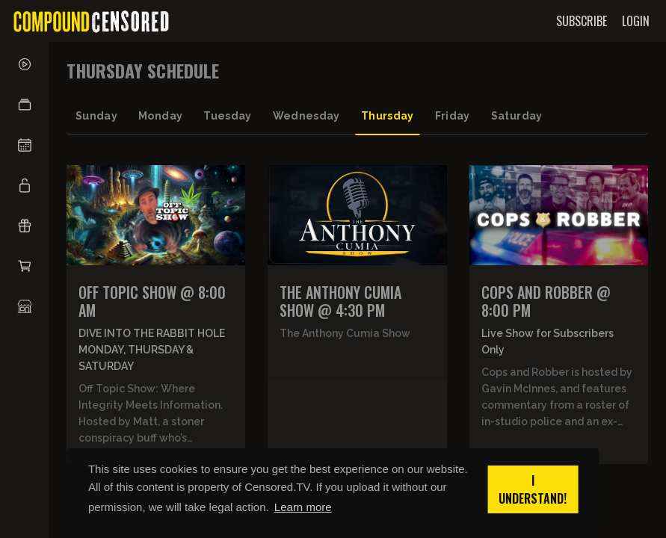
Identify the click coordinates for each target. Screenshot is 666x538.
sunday (96, 116)
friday (452, 116)
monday (160, 116)
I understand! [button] (533, 489)
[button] (24, 104)
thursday (387, 116)
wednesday (306, 116)
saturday (517, 116)
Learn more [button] (303, 507)
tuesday (227, 116)
